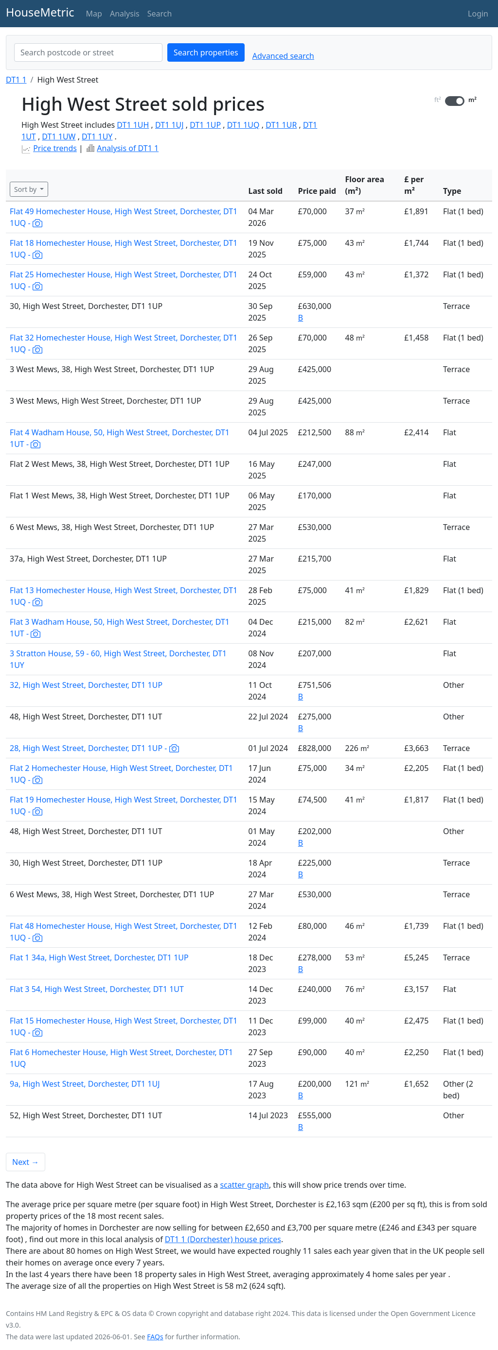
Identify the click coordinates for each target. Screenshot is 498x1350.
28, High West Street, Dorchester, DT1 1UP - (94, 748)
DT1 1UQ (243, 125)
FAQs (155, 1336)
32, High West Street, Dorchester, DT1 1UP (86, 685)
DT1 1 (16, 79)
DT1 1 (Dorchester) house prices (223, 1239)
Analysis (125, 13)
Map (94, 13)
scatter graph (244, 1184)
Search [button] (159, 13)
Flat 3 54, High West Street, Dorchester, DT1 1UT (97, 989)
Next (25, 1162)
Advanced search (283, 56)
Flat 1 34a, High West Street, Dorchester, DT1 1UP (99, 957)
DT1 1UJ (169, 125)
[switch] (454, 101)
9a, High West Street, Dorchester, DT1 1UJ (85, 1083)
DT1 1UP (205, 125)
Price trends (55, 148)
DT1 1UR (281, 125)
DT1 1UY (97, 136)
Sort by (26, 189)
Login (478, 13)
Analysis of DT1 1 (128, 148)
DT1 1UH (133, 125)
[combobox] (88, 52)
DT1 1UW (58, 136)
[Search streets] (88, 52)
